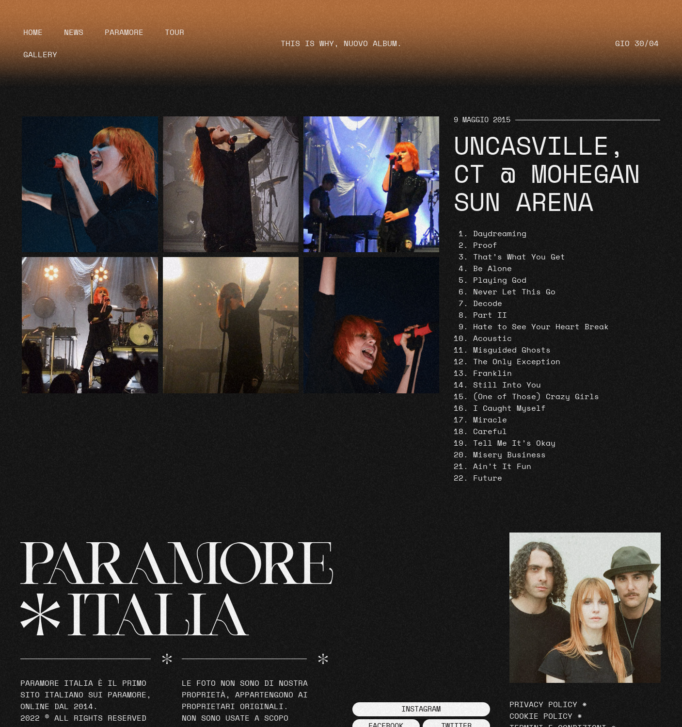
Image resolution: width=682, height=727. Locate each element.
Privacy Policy (543, 705)
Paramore (124, 32)
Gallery (40, 55)
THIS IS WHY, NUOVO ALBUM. (341, 44)
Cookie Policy (540, 716)
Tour (174, 32)
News (73, 32)
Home (33, 32)
